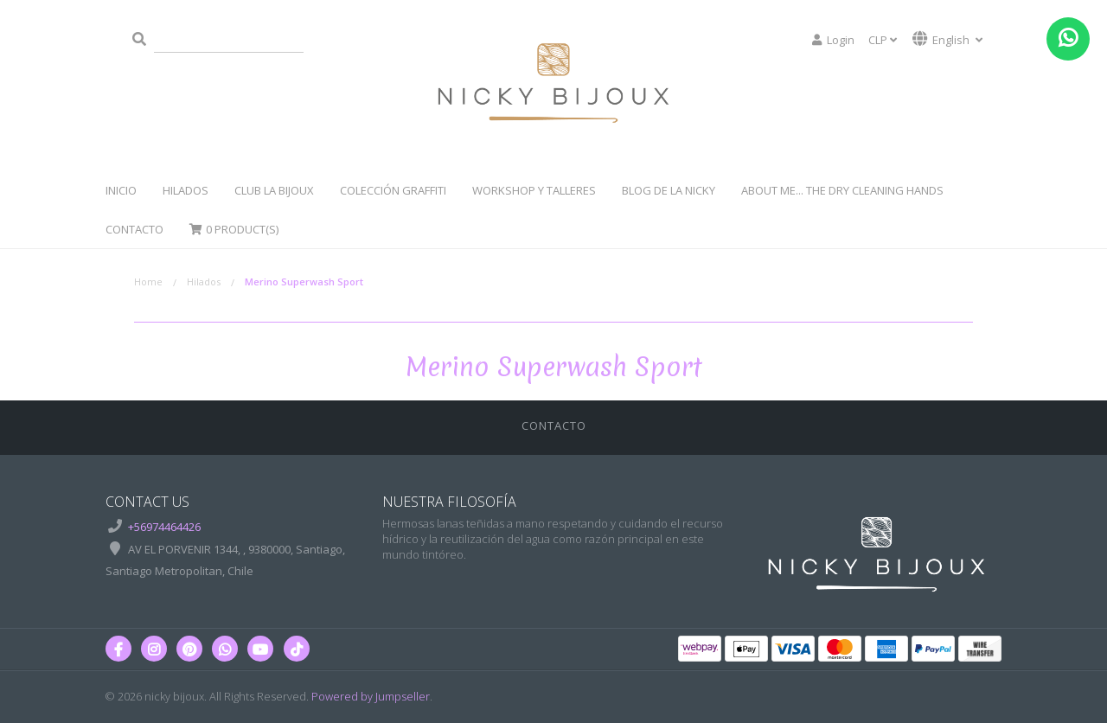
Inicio (121, 190)
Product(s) (233, 229)
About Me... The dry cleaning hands (842, 190)
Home (148, 281)
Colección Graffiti (393, 190)
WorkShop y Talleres (534, 190)
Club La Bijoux (274, 190)
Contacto (134, 229)
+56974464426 (164, 526)
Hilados (185, 190)
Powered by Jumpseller (370, 696)
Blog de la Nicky (668, 190)
